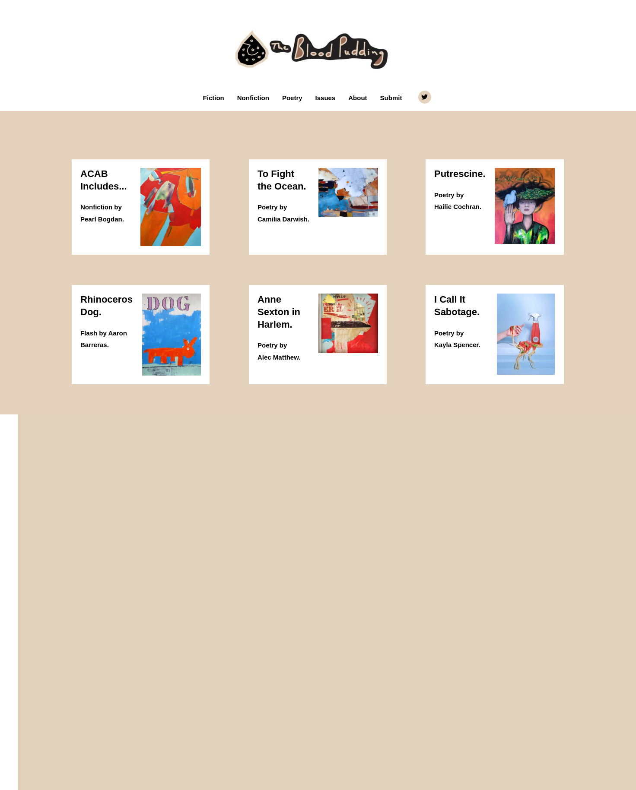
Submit (391, 97)
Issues (325, 97)
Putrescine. (460, 173)
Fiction (213, 97)
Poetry (292, 97)
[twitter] (425, 97)
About (357, 97)
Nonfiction (253, 97)
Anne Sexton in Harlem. (279, 311)
